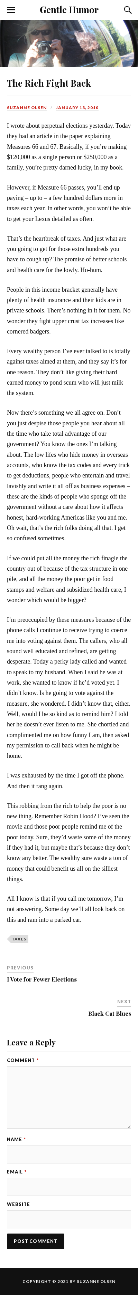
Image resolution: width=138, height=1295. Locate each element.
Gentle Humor (69, 9)
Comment (23, 1060)
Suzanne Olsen (27, 107)
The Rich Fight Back (49, 83)
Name (16, 1139)
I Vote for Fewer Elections (42, 979)
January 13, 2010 (77, 107)
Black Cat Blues (109, 1013)
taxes (19, 939)
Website (18, 1204)
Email (17, 1172)
